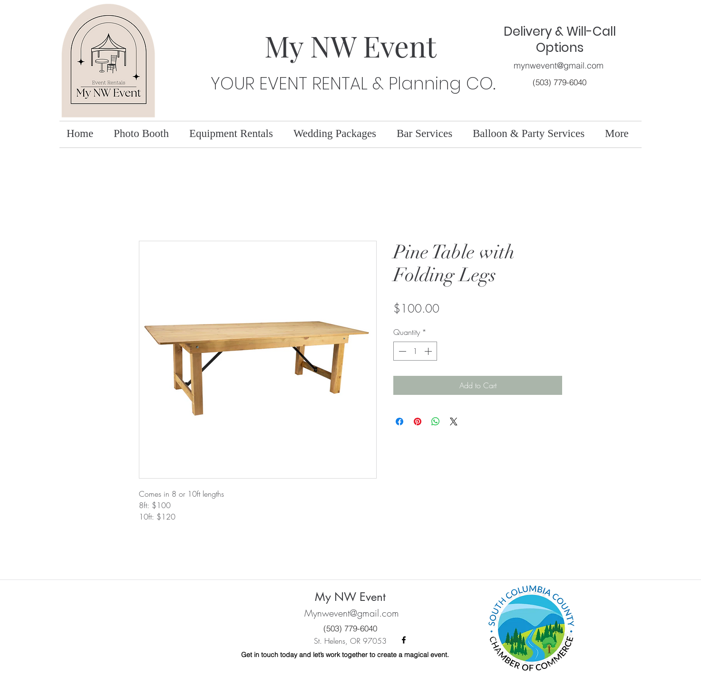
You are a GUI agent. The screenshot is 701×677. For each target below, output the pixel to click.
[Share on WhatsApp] (435, 421)
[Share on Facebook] (399, 421)
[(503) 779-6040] (559, 82)
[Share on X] (453, 421)
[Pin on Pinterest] (417, 421)
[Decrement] (401, 351)
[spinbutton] (415, 351)
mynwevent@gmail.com (559, 65)
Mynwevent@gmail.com (351, 613)
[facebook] (404, 640)
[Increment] (429, 351)
